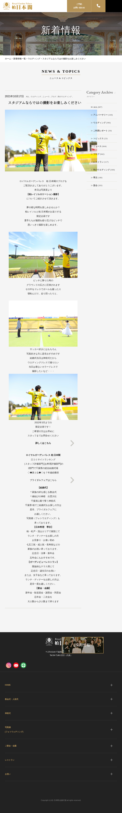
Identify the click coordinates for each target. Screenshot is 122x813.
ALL (95, 107)
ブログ (96, 154)
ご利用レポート (100, 130)
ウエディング (99, 122)
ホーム (8, 58)
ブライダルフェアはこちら (43, 480)
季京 (95, 177)
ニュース (97, 146)
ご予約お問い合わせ (79, 6)
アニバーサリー (100, 115)
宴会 (95, 185)
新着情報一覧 (19, 58)
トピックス (98, 138)
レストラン (98, 162)
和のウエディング (101, 170)
